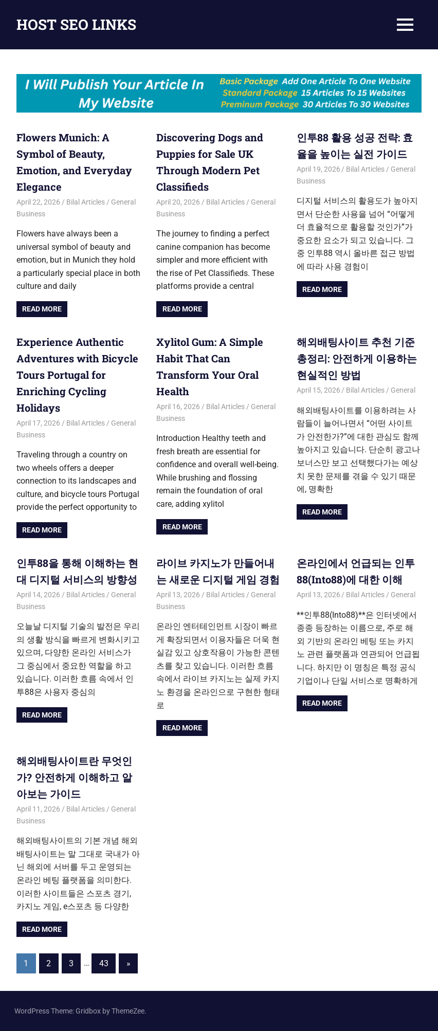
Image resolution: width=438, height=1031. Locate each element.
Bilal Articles (85, 202)
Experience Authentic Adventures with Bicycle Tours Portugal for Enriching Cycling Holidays (77, 374)
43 (103, 963)
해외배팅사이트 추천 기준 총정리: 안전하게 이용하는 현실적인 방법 (357, 358)
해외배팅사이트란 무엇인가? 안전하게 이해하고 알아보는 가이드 (74, 777)
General (403, 390)
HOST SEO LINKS (76, 24)
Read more (42, 309)
